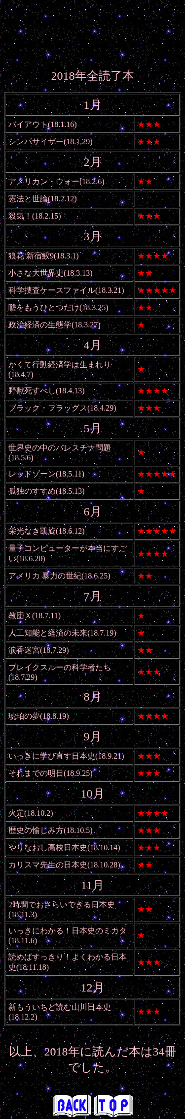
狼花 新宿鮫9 (31, 256)
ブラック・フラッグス (47, 408)
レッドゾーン (32, 474)
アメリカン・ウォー (43, 181)
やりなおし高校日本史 (47, 847)
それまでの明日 (36, 773)
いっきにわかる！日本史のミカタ (67, 931)
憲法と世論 (28, 198)
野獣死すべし (32, 390)
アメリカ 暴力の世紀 (44, 576)
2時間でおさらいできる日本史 (61, 904)
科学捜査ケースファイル (51, 290)
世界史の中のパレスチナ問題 (59, 448)
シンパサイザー (36, 141)
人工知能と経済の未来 (47, 633)
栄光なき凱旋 (32, 531)
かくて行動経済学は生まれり (59, 364)
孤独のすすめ (32, 491)
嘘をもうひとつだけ (43, 307)
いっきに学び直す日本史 (51, 756)
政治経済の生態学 (40, 324)
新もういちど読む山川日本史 (59, 1007)
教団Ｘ (20, 615)
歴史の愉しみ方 (36, 830)
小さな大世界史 (36, 273)
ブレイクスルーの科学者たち (59, 667)
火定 (16, 813)
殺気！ (20, 216)
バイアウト (28, 124)
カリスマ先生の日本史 (47, 865)
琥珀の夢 (24, 716)
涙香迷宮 (24, 650)
